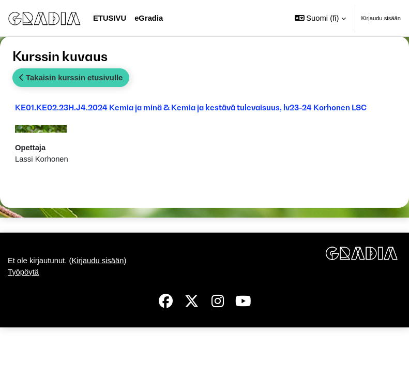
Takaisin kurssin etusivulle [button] (71, 78)
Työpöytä (23, 272)
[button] (320, 18)
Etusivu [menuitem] (109, 18)
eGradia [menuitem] (148, 18)
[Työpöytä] (44, 18)
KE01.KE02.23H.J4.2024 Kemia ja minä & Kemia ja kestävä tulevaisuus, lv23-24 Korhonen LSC (191, 107)
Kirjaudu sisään (381, 18)
